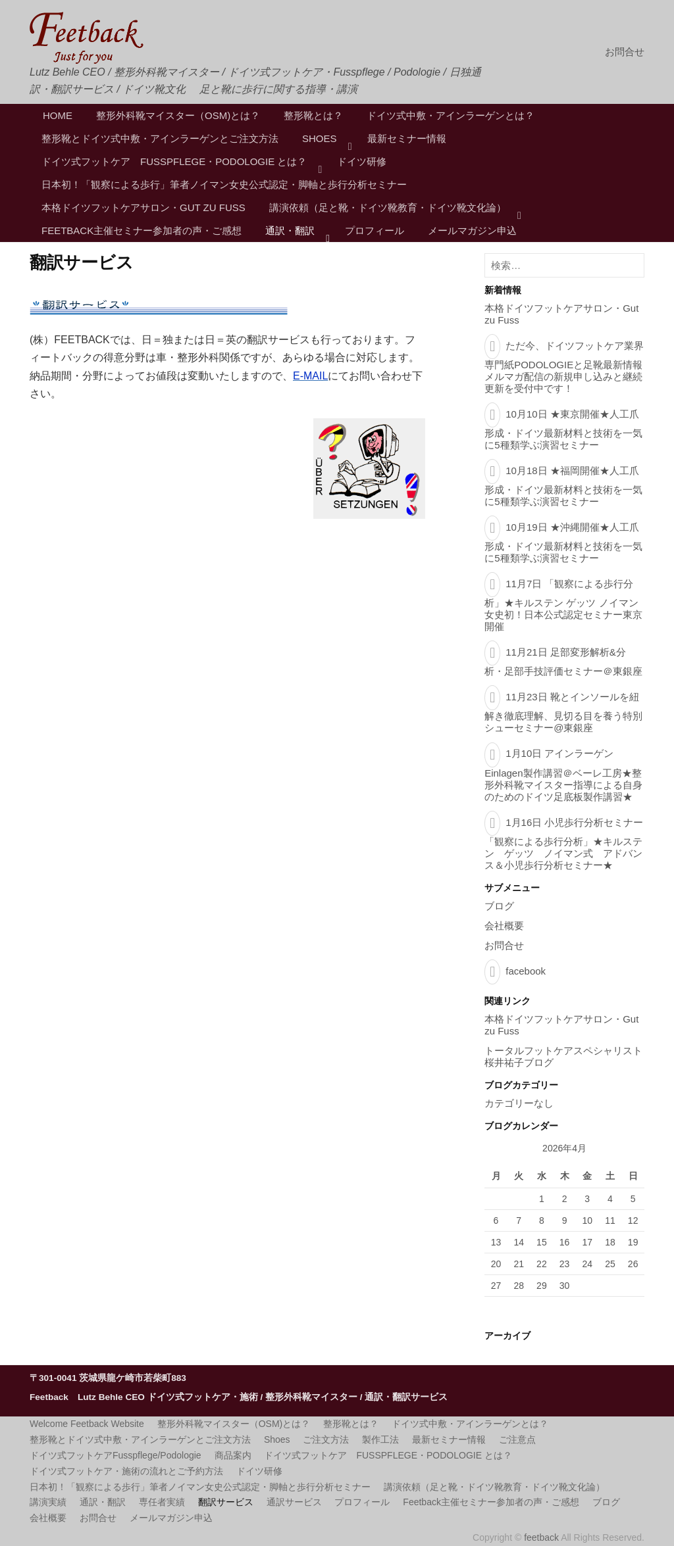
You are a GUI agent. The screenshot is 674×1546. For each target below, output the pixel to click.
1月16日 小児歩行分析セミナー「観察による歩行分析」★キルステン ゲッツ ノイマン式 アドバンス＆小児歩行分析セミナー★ (563, 844)
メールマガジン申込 (472, 230)
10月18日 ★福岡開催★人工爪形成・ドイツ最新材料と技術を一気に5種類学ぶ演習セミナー (563, 486)
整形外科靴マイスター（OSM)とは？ (178, 115)
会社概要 (504, 925)
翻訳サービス (225, 1502)
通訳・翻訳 (290, 230)
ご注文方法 (326, 1439)
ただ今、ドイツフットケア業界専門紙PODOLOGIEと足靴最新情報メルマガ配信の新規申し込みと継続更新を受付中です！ (564, 367)
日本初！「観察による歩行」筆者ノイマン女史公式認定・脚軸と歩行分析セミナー (224, 184)
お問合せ (624, 51)
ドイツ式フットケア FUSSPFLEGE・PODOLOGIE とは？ (174, 161)
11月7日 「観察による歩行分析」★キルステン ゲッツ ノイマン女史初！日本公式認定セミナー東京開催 (563, 605)
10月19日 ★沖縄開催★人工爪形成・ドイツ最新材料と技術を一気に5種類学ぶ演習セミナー (563, 542)
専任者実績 (162, 1502)
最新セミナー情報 (406, 138)
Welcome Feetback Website (87, 1423)
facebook (526, 971)
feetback (542, 1537)
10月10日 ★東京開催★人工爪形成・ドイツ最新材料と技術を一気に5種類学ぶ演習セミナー (563, 429)
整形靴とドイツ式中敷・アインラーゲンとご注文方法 (159, 138)
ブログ (499, 905)
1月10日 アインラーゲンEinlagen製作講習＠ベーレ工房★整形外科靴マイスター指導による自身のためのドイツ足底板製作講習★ (563, 775)
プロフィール (374, 230)
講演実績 (48, 1502)
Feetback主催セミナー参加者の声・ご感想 (141, 230)
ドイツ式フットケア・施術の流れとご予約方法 (126, 1471)
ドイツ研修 (361, 161)
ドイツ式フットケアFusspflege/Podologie (115, 1455)
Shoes (319, 138)
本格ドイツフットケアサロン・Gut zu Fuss (143, 207)
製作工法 (380, 1439)
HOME (57, 115)
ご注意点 (517, 1439)
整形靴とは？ (313, 115)
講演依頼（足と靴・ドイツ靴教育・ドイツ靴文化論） (387, 207)
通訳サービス (294, 1502)
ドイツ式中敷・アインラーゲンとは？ (450, 115)
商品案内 (233, 1455)
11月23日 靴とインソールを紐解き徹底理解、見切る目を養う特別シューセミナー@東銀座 (563, 712)
